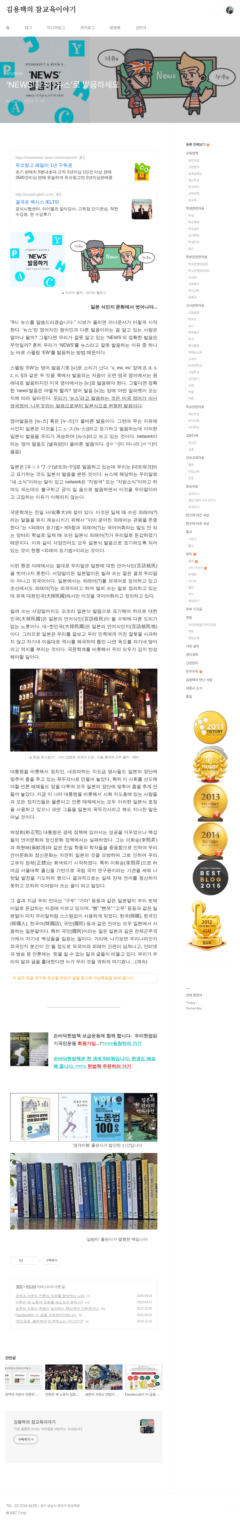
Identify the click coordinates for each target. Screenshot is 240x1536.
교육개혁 (193, 193)
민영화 (192, 574)
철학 (191, 465)
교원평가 (193, 167)
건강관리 (192, 663)
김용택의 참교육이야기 (41, 9)
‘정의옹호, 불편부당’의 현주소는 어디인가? (50, 1332)
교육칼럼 (193, 313)
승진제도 (193, 160)
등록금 (192, 297)
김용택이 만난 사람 (199, 680)
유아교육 (193, 421)
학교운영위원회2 (199, 271)
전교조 (192, 443)
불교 (191, 546)
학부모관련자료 (196, 257)
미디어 (31, 1298)
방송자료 (192, 486)
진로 (191, 478)
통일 (189, 697)
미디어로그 (56, 27)
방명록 (115, 27)
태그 (28, 27)
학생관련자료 (195, 208)
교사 (191, 326)
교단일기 (193, 379)
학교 (191, 339)
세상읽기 (193, 601)
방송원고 (193, 507)
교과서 (192, 359)
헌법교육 (193, 638)
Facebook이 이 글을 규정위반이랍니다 (46, 1326)
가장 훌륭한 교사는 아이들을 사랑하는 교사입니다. (48, 1440)
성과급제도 (195, 174)
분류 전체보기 (197, 145)
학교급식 (193, 229)
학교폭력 (193, 222)
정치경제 (192, 655)
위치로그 (87, 27)
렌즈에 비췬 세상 (197, 523)
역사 (191, 594)
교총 (191, 449)
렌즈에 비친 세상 (197, 515)
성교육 (192, 200)
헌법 (189, 618)
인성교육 (193, 471)
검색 (218, 10)
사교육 (192, 277)
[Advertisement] (83, 194)
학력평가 (193, 332)
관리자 (141, 27)
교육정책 (192, 153)
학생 (191, 216)
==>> (122, 1054)
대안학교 (193, 427)
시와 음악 (192, 646)
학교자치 (193, 187)
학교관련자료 (195, 407)
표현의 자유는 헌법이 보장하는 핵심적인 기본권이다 (57, 1320)
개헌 (191, 631)
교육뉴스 (193, 494)
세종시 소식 (194, 688)
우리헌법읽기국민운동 (202, 625)
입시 (191, 249)
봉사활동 (193, 346)
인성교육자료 (195, 458)
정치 (19, 1298)
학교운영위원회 (198, 264)
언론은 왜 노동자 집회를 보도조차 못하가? (49, 1313)
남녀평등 (193, 235)
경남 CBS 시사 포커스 (202, 500)
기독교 (192, 539)
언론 (191, 399)
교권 (191, 385)
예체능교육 (195, 352)
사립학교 (193, 372)
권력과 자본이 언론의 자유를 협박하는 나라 (50, 1307)
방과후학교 (195, 365)
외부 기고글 (194, 609)
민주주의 (194, 671)
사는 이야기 (197, 568)
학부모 (192, 319)
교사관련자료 (195, 305)
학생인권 (193, 242)
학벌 (191, 392)
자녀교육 (193, 291)
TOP (230, 1519)
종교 (189, 532)
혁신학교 (193, 180)
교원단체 (192, 436)
